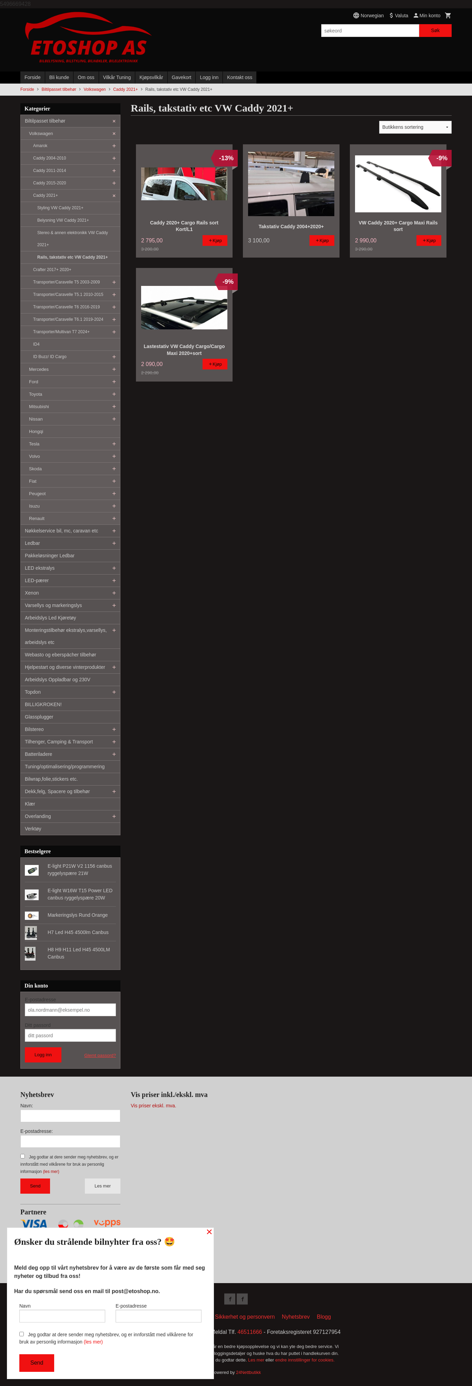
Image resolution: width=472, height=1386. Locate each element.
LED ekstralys (40, 568)
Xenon (32, 593)
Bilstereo (34, 729)
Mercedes (39, 369)
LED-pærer (37, 580)
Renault (37, 518)
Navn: (26, 1105)
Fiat (33, 481)
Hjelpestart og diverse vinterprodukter (65, 667)
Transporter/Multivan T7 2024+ (61, 331)
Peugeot (37, 493)
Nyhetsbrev (296, 1317)
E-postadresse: (36, 1131)
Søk (435, 30)
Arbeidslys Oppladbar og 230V (57, 679)
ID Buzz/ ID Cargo (50, 356)
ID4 (36, 344)
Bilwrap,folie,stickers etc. (51, 779)
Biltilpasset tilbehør (45, 121)
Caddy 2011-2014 (49, 170)
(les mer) (51, 1171)
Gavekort (181, 77)
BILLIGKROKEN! (43, 704)
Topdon (33, 692)
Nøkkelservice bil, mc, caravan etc (61, 530)
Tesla (34, 443)
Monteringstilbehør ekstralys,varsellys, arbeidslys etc (66, 636)
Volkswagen (41, 133)
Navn (62, 1312)
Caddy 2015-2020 (49, 183)
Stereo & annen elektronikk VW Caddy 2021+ (72, 238)
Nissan (36, 419)
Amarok (40, 145)
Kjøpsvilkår (151, 77)
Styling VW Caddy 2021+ (60, 207)
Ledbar (32, 543)
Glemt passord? (100, 1055)
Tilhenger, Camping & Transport (59, 741)
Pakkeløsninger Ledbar (50, 555)
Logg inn (209, 77)
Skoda (35, 468)
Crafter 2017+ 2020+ (52, 269)
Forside (32, 77)
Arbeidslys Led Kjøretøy (50, 617)
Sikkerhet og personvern (245, 1317)
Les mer (103, 1185)
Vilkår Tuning (117, 77)
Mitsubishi (39, 406)
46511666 (249, 1332)
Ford (33, 381)
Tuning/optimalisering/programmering (65, 766)
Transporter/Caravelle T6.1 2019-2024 (68, 319)
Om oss (86, 77)
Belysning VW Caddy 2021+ (63, 220)
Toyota (35, 394)
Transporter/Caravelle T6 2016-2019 (66, 307)
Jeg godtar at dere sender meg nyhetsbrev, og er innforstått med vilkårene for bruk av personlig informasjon (69, 1164)
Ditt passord (38, 1025)
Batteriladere (38, 754)
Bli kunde (59, 77)
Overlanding (38, 816)
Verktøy (33, 828)
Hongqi (36, 431)
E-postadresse (40, 999)
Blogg (324, 1317)
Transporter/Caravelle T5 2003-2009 (66, 282)
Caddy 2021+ (45, 195)
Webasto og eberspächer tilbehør (60, 654)
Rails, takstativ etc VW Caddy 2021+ (72, 257)
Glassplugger (39, 717)
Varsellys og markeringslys (53, 605)
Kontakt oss (239, 77)
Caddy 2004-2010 (49, 158)
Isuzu (34, 506)
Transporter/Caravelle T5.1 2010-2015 (68, 294)
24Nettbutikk (248, 1372)
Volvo (34, 456)
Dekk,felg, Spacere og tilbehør (57, 791)
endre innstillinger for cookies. (305, 1360)
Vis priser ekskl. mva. (153, 1105)
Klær (30, 804)
